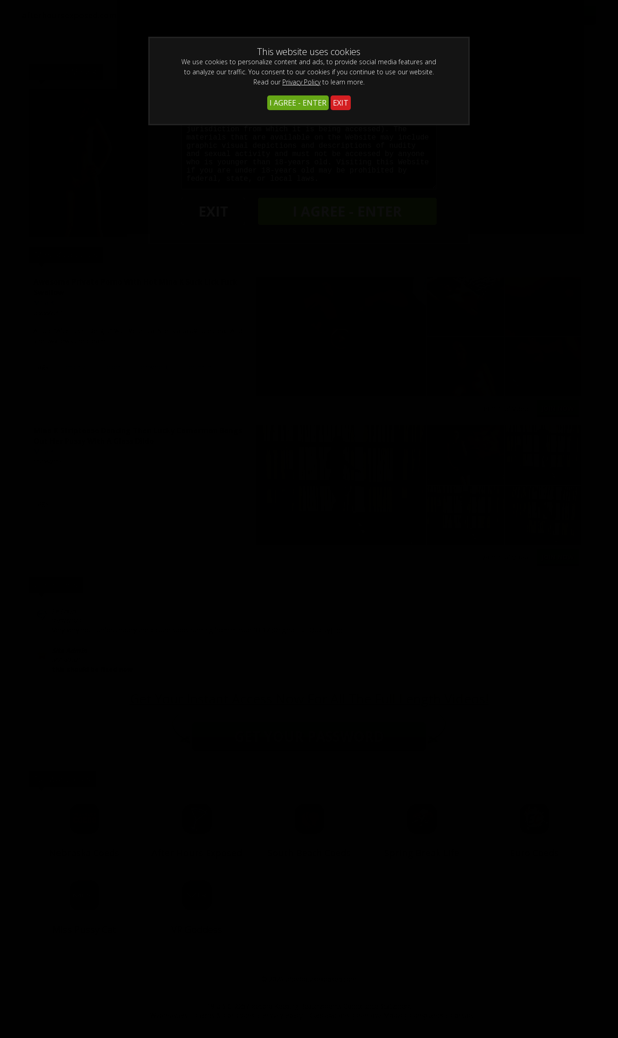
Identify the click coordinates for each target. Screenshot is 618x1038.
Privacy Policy (301, 82)
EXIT (340, 103)
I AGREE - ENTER (298, 103)
